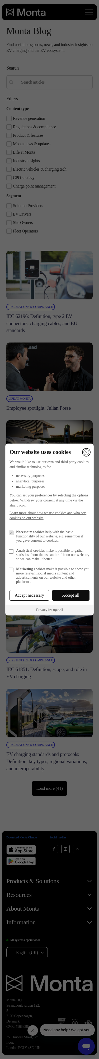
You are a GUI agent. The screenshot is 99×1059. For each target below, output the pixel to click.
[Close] (86, 452)
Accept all (70, 595)
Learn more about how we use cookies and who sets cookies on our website (48, 515)
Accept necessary (29, 595)
